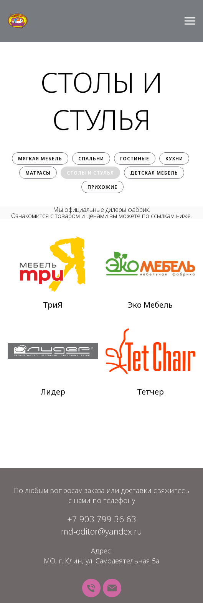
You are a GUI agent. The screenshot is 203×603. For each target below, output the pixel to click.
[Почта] (112, 588)
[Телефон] (91, 588)
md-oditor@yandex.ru (101, 531)
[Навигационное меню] (190, 21)
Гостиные (134, 158)
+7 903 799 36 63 (101, 519)
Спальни (91, 158)
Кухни (174, 158)
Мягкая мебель (40, 158)
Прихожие (102, 187)
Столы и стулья (90, 173)
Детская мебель (154, 173)
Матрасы (38, 173)
